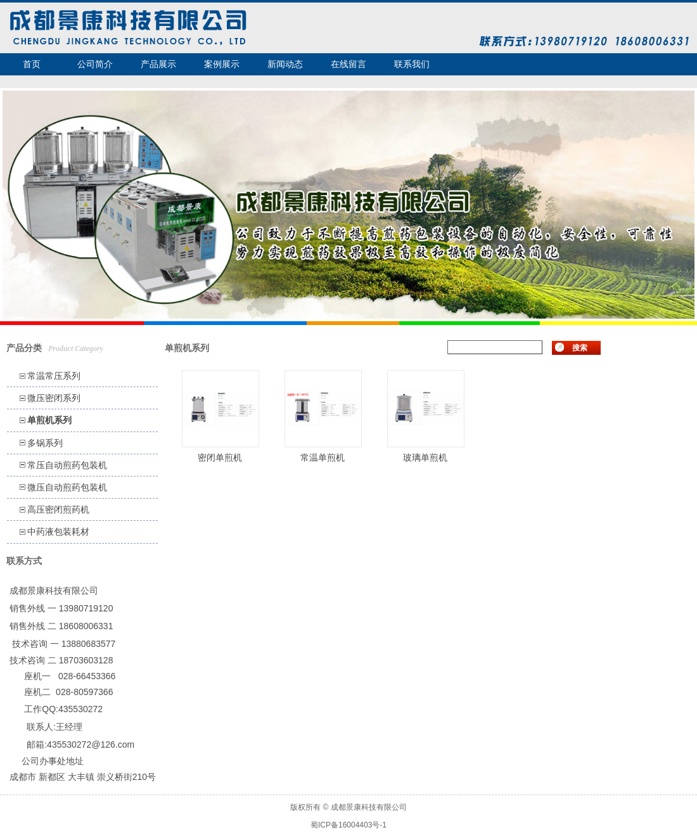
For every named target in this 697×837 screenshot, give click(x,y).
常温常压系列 (53, 376)
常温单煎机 (322, 457)
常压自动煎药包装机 (67, 465)
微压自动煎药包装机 (67, 487)
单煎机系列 (49, 420)
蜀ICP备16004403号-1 (348, 825)
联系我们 (412, 64)
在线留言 (348, 64)
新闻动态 (285, 64)
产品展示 (158, 64)
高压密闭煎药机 (58, 509)
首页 (32, 64)
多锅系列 (45, 443)
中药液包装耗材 (58, 532)
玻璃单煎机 (425, 457)
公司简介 (95, 64)
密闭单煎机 (220, 457)
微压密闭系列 (53, 398)
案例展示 (222, 64)
